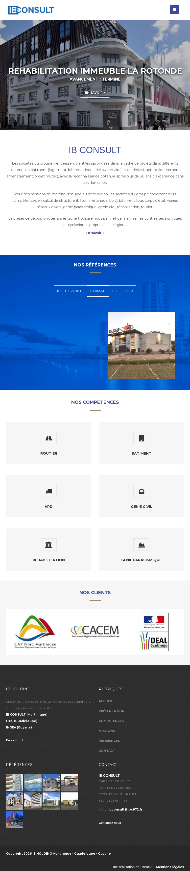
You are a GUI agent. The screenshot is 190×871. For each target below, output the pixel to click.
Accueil (106, 701)
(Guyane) (19, 727)
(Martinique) (27, 714)
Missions (107, 731)
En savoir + (95, 91)
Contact (107, 751)
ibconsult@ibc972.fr (125, 809)
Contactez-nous (110, 823)
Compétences (111, 721)
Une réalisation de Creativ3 (132, 867)
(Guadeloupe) (21, 721)
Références (109, 741)
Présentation (111, 711)
